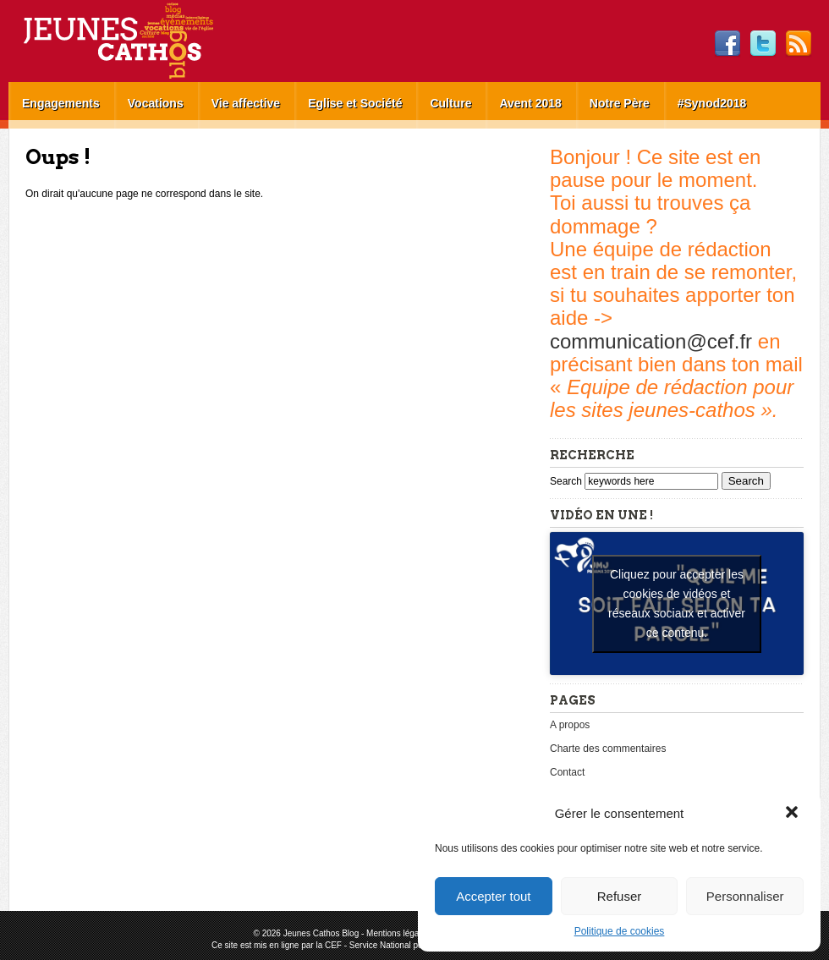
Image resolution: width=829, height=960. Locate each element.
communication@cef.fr (651, 341)
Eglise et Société (355, 103)
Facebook (727, 44)
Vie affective (245, 103)
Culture (450, 103)
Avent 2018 (530, 103)
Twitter (763, 44)
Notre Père (620, 103)
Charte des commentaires (608, 748)
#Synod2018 (712, 103)
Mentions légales (398, 933)
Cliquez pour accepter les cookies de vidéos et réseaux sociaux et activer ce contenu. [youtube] (676, 603)
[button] (793, 814)
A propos (570, 725)
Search (567, 481)
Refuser (619, 896)
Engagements (61, 103)
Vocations (156, 103)
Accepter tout (493, 896)
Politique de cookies (619, 931)
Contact (567, 772)
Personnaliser (745, 896)
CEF (333, 945)
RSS (798, 44)
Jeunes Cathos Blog (146, 41)
